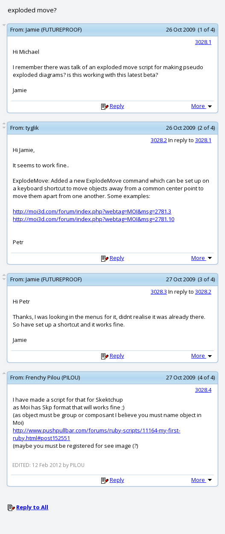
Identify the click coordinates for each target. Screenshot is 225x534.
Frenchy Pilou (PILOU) (53, 377)
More (202, 106)
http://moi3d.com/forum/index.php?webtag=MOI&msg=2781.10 (93, 219)
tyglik (32, 127)
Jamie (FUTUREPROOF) (54, 29)
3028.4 (203, 390)
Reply (117, 106)
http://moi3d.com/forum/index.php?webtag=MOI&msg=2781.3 (92, 211)
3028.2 (159, 140)
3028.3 (159, 291)
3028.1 (203, 42)
